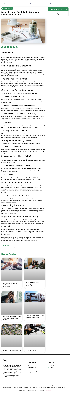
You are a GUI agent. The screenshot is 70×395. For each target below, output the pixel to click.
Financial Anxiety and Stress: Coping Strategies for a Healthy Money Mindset (12, 318)
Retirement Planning (46, 3)
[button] (2, 47)
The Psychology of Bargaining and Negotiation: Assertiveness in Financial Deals (11, 285)
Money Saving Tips (28, 3)
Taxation (37, 3)
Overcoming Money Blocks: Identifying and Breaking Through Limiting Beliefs (34, 284)
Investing (55, 3)
